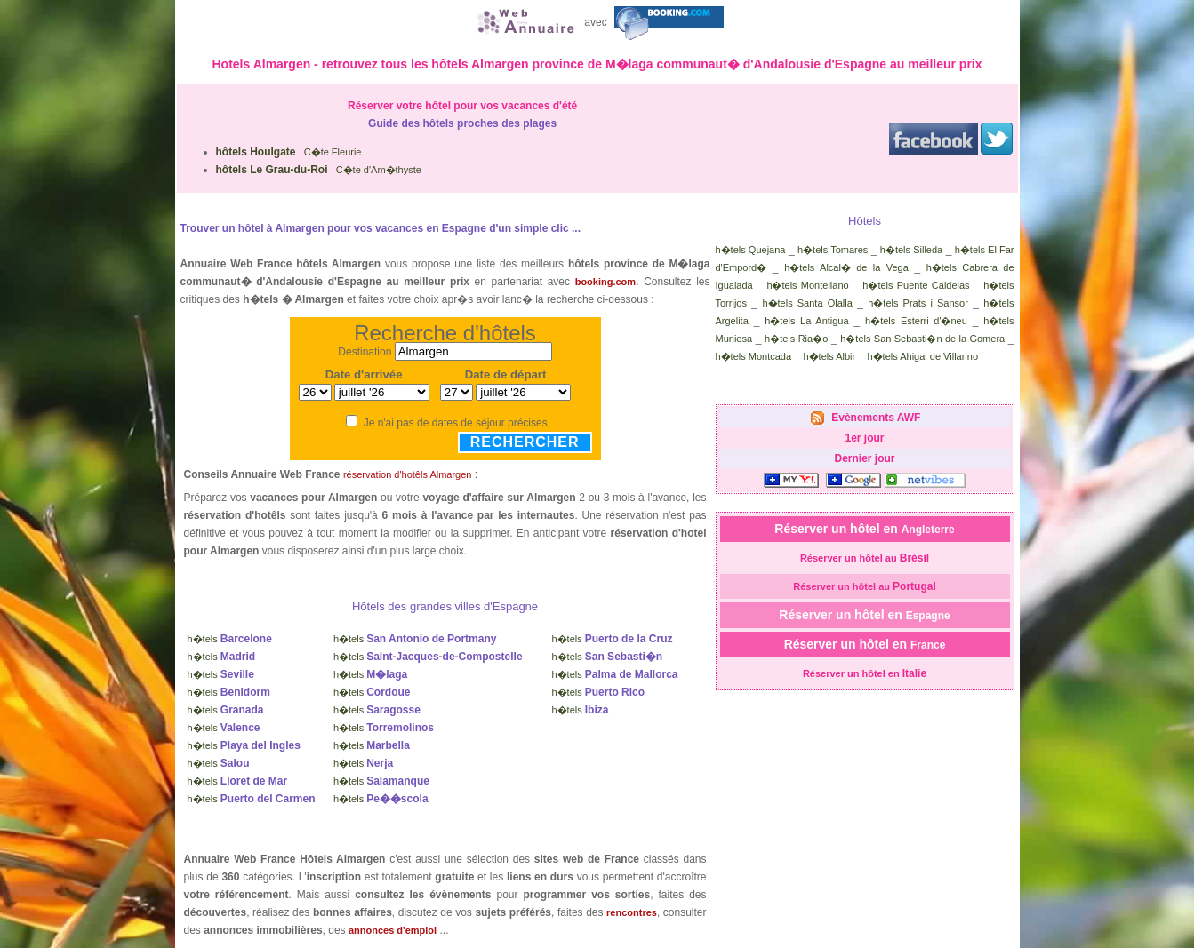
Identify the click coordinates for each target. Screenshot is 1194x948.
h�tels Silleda (911, 249)
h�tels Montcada (754, 356)
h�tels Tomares (832, 249)
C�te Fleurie (289, 152)
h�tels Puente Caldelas (915, 285)
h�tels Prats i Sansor (918, 303)
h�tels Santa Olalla (807, 303)
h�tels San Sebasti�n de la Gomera (922, 338)
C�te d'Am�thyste (318, 169)
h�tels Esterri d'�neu (916, 320)
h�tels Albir (829, 356)
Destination (364, 352)
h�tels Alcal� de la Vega (846, 267)
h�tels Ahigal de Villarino (923, 356)
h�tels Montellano (807, 285)
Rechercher (525, 442)
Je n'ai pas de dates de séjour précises (456, 423)
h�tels (230, 638)
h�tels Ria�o (796, 338)
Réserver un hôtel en (864, 529)
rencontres (631, 912)
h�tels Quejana (751, 249)
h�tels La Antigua (806, 320)
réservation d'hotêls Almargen (407, 474)
